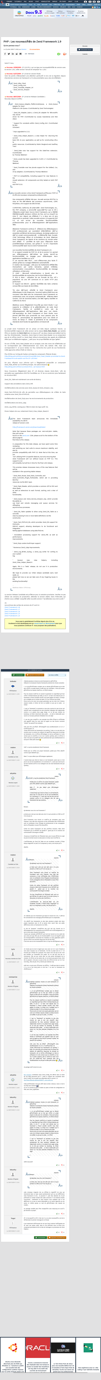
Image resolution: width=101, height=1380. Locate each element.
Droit (70, 1)
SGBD (78, 4)
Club (76, 1)
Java (50, 4)
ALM (38, 4)
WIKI (69, 7)
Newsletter (45, 1)
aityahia (13, 773)
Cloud (30, 4)
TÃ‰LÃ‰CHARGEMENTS (44, 7)
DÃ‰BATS (63, 7)
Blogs (31, 1)
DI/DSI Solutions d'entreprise (18, 4)
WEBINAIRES (26, 7)
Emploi (54, 1)
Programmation (70, 4)
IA (34, 4)
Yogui (13, 1218)
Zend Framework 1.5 (12, 614)
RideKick (23, 49)
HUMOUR (79, 7)
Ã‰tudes (62, 1)
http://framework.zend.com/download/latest (29, 427)
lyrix (13, 949)
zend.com (25, 436)
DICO (73, 7)
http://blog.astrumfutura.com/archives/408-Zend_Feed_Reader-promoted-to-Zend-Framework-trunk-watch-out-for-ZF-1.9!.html (35, 357)
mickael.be (13, 977)
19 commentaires (34, 49)
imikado (13, 681)
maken (13, 747)
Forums (9, 1)
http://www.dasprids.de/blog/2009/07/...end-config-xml (38, 1080)
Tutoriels (18, 1)
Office (83, 4)
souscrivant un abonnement (44, 624)
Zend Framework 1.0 (12, 616)
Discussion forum (85, 49)
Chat (37, 1)
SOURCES (56, 7)
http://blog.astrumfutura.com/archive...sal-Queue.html (25, 367)
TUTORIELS (13, 7)
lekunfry (13, 1097)
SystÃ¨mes (97, 4)
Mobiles (89, 4)
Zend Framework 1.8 (12, 607)
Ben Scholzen (27, 1074)
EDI (63, 4)
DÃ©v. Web (57, 4)
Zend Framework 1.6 (12, 612)
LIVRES (33, 7)
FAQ (25, 1)
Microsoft (44, 4)
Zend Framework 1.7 (12, 610)
